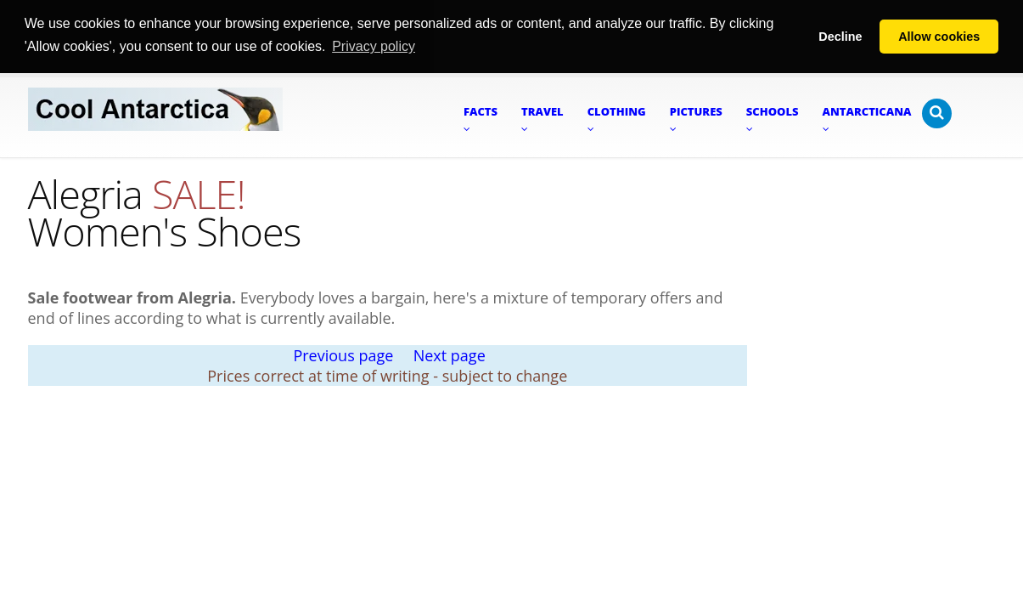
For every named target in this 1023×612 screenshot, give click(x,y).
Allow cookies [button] (939, 36)
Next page (449, 354)
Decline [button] (840, 36)
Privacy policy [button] (373, 46)
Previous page (343, 354)
